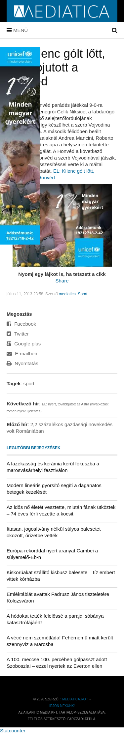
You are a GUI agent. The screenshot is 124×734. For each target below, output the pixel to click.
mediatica (67, 294)
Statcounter (12, 730)
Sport (83, 294)
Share (61, 280)
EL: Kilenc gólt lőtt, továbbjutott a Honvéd (56, 67)
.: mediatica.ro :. (74, 699)
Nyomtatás (22, 363)
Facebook (21, 324)
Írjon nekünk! (62, 706)
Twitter (18, 334)
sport (28, 383)
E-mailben (22, 353)
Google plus (24, 343)
